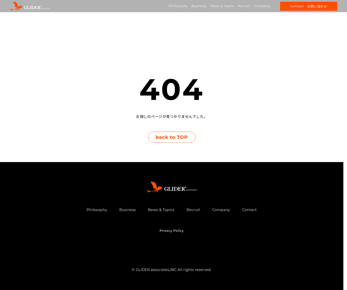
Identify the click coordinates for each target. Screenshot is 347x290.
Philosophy (178, 6)
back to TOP (172, 137)
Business (198, 6)
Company (262, 6)
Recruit (244, 6)
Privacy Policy (171, 230)
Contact (249, 210)
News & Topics (222, 6)
